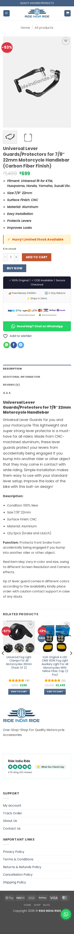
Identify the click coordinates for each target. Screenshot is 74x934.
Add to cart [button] (19, 691)
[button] (6, 13)
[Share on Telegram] (21, 345)
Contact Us (12, 828)
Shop (37, 905)
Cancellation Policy (18, 874)
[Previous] (3, 661)
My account (12, 805)
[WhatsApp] (66, 914)
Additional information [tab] (21, 376)
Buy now (14, 268)
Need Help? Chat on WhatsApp (37, 326)
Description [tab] (12, 368)
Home (25, 27)
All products (44, 27)
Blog (46, 905)
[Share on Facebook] (13, 345)
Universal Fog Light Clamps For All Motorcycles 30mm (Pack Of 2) (19, 663)
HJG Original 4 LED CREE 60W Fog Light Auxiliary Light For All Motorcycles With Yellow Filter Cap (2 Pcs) (55, 666)
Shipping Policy (14, 882)
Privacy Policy (13, 851)
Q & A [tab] (6, 393)
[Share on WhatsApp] (6, 345)
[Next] (70, 661)
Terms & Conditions (18, 859)
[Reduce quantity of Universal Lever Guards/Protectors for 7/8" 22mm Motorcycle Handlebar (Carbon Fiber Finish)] (5, 257)
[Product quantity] (11, 257)
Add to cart (37, 257)
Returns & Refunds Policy (22, 867)
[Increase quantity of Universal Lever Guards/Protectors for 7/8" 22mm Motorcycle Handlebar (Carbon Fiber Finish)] (16, 257)
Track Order (12, 813)
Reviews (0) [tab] (11, 384)
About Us (10, 820)
